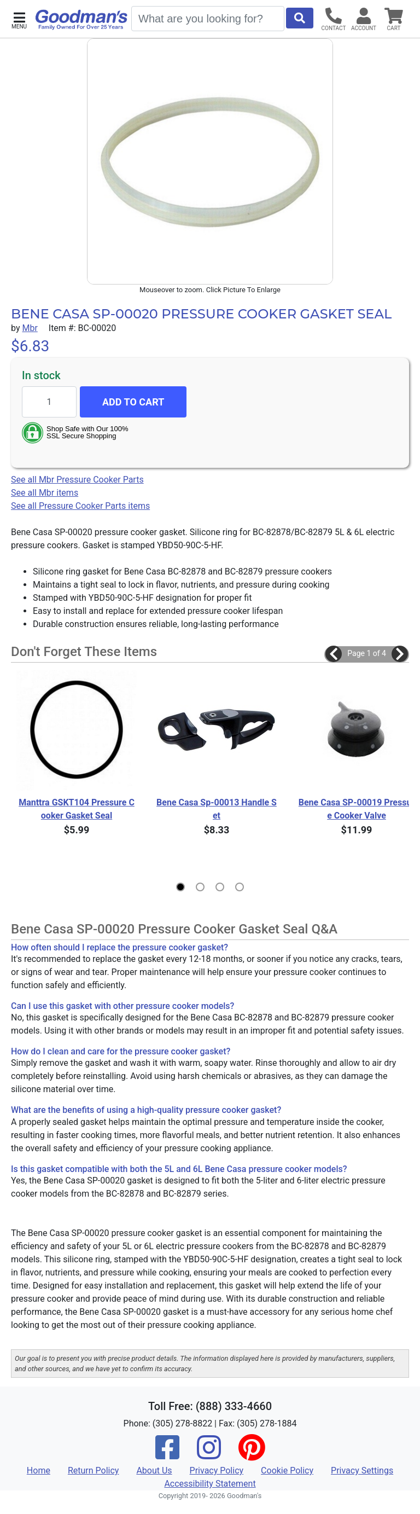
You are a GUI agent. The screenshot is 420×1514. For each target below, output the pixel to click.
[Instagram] (209, 1454)
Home (38, 1470)
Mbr (29, 328)
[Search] (207, 18)
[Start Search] (299, 18)
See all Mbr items (44, 493)
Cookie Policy (287, 1470)
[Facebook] (167, 1454)
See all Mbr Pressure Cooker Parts (77, 479)
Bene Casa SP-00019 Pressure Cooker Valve (357, 809)
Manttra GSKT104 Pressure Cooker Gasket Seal (77, 809)
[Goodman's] (81, 19)
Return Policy (93, 1470)
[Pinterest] (251, 1454)
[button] (19, 19)
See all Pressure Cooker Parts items (80, 506)
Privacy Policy (217, 1470)
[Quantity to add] (49, 401)
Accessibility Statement (209, 1483)
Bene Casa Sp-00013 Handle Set (216, 809)
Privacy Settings (362, 1470)
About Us (154, 1470)
